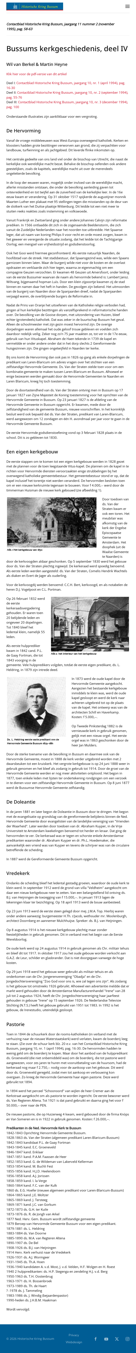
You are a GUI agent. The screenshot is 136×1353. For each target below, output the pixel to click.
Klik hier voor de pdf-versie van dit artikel (36, 74)
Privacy (74, 1336)
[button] (127, 6)
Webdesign (74, 1343)
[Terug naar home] (35, 6)
